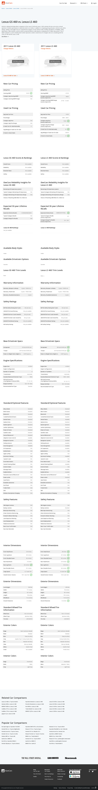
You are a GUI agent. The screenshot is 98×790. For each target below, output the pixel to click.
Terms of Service (62, 788)
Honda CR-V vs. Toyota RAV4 (33, 738)
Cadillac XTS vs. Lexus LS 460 (9, 709)
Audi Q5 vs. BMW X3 (7, 738)
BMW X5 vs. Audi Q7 (30, 743)
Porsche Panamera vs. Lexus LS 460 (34, 704)
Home (3, 8)
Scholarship (60, 776)
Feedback (59, 779)
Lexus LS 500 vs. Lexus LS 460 (56, 711)
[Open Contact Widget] (95, 787)
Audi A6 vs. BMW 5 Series (55, 734)
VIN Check (84, 3)
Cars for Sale (63, 3)
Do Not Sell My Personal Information (82, 788)
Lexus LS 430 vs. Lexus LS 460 (56, 706)
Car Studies (47, 771)
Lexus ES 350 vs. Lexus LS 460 (56, 701)
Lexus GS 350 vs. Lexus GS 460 (57, 704)
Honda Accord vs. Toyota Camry (10, 731)
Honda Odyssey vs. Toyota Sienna (10, 743)
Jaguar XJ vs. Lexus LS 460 (8, 713)
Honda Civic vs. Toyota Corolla (10, 734)
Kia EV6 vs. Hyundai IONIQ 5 (9, 741)
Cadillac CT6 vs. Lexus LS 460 (9, 711)
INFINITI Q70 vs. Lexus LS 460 (32, 711)
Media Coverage (61, 774)
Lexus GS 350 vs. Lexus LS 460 (56, 709)
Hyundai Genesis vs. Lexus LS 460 (34, 701)
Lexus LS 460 (16, 8)
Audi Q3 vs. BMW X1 (30, 741)
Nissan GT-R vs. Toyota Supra (33, 729)
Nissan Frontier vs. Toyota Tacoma (34, 734)
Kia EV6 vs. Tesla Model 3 (55, 743)
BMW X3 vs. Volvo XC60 (55, 736)
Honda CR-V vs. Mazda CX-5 (32, 731)
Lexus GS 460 (9, 8)
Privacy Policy (70, 788)
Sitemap (55, 788)
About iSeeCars (61, 771)
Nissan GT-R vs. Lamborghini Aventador (59, 738)
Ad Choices (93, 788)
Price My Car (48, 776)
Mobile (35, 776)
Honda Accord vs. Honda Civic (57, 731)
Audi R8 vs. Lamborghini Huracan (58, 741)
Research (73, 3)
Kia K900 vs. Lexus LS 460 (31, 706)
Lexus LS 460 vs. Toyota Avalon (10, 701)
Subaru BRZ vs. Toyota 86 (8, 736)
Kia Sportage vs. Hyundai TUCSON (11, 726)
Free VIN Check (37, 774)
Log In (93, 3)
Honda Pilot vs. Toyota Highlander (11, 729)
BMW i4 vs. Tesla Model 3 (32, 736)
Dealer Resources (49, 779)
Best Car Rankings (49, 774)
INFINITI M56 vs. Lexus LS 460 (9, 706)
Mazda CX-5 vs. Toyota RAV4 (56, 726)
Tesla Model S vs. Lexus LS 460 (33, 709)
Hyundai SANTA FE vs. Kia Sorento (34, 726)
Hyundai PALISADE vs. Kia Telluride (58, 729)
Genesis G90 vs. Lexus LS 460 (9, 704)
